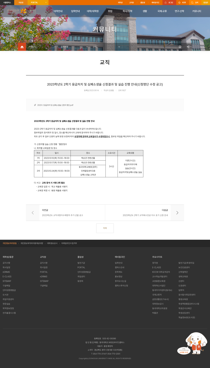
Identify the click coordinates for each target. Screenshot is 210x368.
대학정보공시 (52, 243)
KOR (184, 2)
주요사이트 (157, 257)
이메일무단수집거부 (69, 243)
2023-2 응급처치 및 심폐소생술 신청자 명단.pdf (55, 105)
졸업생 (142, 2)
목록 (105, 228)
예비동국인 (155, 2)
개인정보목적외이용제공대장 (31, 243)
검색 (196, 2)
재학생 (120, 2)
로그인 (170, 2)
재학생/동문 (8, 257)
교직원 (131, 2)
